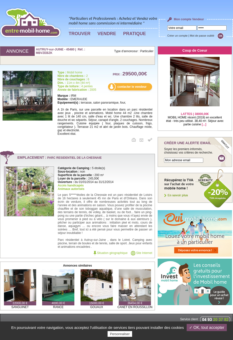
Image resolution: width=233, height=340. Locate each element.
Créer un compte (177, 35)
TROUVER (79, 33)
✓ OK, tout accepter (206, 327)
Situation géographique (111, 253)
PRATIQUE (134, 33)
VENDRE (106, 33)
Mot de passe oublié (202, 35)
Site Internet (141, 253)
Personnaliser (120, 334)
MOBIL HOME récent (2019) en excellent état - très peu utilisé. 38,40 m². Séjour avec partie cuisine (195, 116)
